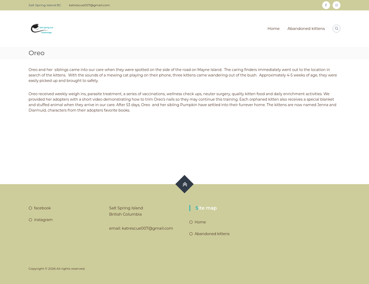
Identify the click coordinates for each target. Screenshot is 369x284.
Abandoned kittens (306, 28)
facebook (42, 208)
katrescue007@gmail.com (89, 5)
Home (274, 28)
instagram (43, 219)
